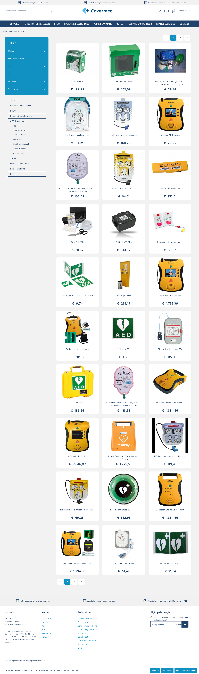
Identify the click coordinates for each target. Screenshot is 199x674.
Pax (43, 626)
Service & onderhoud (21, 149)
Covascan (14, 100)
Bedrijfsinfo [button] (84, 612)
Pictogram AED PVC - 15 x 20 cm (77, 295)
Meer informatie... (73, 670)
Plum (44, 629)
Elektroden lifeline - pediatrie (123, 135)
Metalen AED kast (124, 81)
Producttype (27, 88)
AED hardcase (77, 402)
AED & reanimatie (18, 121)
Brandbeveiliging (17, 169)
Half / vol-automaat (27, 58)
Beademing (17, 139)
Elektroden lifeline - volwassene (123, 188)
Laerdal (45, 622)
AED (14, 126)
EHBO (13, 111)
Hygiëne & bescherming (21, 116)
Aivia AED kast (77, 81)
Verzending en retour (87, 629)
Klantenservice (84, 633)
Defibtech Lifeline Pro (77, 456)
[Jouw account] (166, 10)
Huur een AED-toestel (170, 135)
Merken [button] (45, 612)
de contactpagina (25, 639)
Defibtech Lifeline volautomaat (170, 510)
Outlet (13, 158)
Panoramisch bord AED (170, 563)
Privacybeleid (84, 622)
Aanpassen (167, 670)
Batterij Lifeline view (170, 188)
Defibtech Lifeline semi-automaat (170, 402)
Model (27, 65)
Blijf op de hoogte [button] (160, 612)
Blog (80, 648)
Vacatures (82, 644)
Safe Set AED (77, 242)
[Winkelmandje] (173, 10)
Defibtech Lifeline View (170, 295)
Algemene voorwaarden (88, 618)
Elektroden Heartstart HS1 (77, 135)
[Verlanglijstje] (159, 10)
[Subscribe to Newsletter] (184, 624)
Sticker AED (123, 349)
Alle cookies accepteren (185, 670)
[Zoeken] (50, 10)
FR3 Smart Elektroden (124, 563)
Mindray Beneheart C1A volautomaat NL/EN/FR (123, 457)
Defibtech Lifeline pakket (77, 349)
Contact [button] (9, 612)
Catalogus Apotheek (87, 640)
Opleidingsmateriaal (21, 144)
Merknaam (27, 81)
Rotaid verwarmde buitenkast (123, 510)
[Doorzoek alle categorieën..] (28, 10)
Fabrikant (27, 50)
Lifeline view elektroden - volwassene (77, 510)
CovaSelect (83, 637)
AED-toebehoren (21, 135)
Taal (27, 73)
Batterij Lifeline (124, 295)
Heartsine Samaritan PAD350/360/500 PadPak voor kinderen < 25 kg (123, 404)
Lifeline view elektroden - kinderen (170, 456)
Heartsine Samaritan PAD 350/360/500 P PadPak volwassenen (77, 190)
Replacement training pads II (170, 242)
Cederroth (46, 618)
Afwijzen (155, 670)
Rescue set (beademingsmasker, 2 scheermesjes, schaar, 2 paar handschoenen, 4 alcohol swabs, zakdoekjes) (170, 83)
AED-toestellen (20, 130)
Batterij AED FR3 (124, 242)
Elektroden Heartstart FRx (170, 349)
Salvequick (46, 633)
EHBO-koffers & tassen (20, 105)
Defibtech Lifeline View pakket (77, 563)
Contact (13, 174)
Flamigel (45, 637)
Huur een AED (18, 153)
